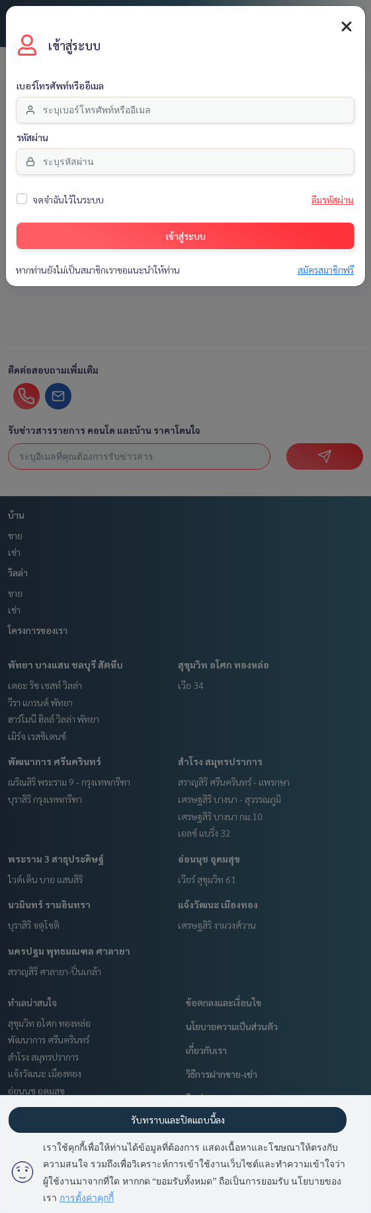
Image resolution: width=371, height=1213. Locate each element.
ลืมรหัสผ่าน (332, 198)
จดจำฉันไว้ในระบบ (68, 198)
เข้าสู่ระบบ (186, 234)
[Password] (185, 160)
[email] (185, 108)
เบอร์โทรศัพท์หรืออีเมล (60, 84)
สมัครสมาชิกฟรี (326, 269)
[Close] (346, 25)
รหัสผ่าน (32, 136)
